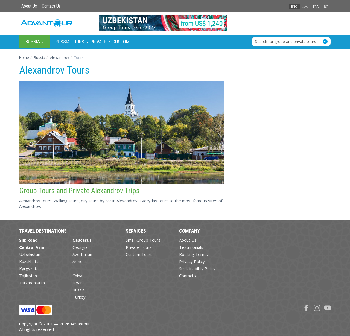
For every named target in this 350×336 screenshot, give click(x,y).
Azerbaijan (82, 254)
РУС (305, 6)
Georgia (80, 247)
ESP (326, 6)
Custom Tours (139, 254)
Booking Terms (193, 254)
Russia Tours (69, 42)
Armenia (80, 261)
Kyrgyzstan (30, 268)
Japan (77, 282)
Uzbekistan (29, 254)
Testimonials (191, 247)
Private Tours (139, 247)
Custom (121, 42)
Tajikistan (28, 275)
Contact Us (51, 6)
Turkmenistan (32, 282)
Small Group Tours (143, 240)
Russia (78, 290)
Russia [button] (34, 41)
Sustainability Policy (197, 268)
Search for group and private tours (285, 41)
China (77, 275)
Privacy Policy (192, 261)
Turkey (79, 297)
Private (98, 42)
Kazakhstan (30, 261)
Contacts (187, 275)
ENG (294, 6)
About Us (29, 6)
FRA (316, 6)
